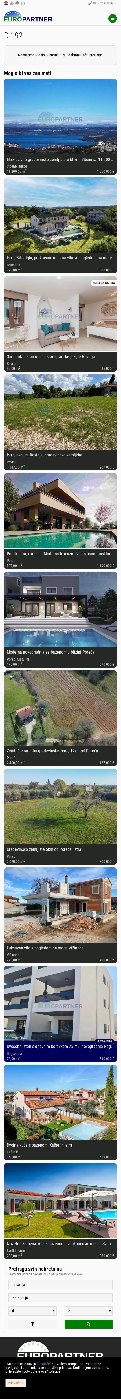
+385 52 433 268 (101, 3)
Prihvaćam (16, 1383)
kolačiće (44, 1364)
